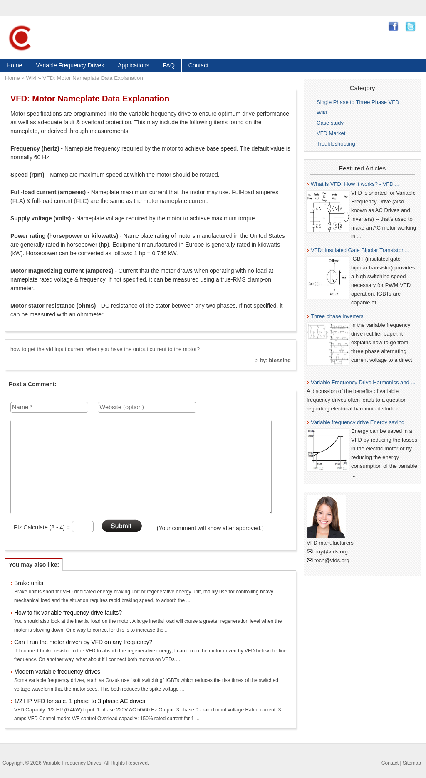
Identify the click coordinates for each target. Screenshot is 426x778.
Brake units (28, 583)
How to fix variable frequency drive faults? (68, 612)
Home (14, 65)
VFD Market (331, 133)
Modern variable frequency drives (57, 671)
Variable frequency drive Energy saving (357, 422)
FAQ (169, 65)
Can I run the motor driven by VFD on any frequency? (83, 642)
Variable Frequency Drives (70, 65)
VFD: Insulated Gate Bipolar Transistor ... (360, 250)
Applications (133, 65)
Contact (198, 65)
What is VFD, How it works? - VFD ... (355, 184)
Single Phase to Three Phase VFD (358, 102)
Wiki (31, 78)
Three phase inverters (337, 316)
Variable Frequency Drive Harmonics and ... (363, 382)
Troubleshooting (336, 144)
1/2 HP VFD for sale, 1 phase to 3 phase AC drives (79, 701)
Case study (330, 123)
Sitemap (412, 763)
